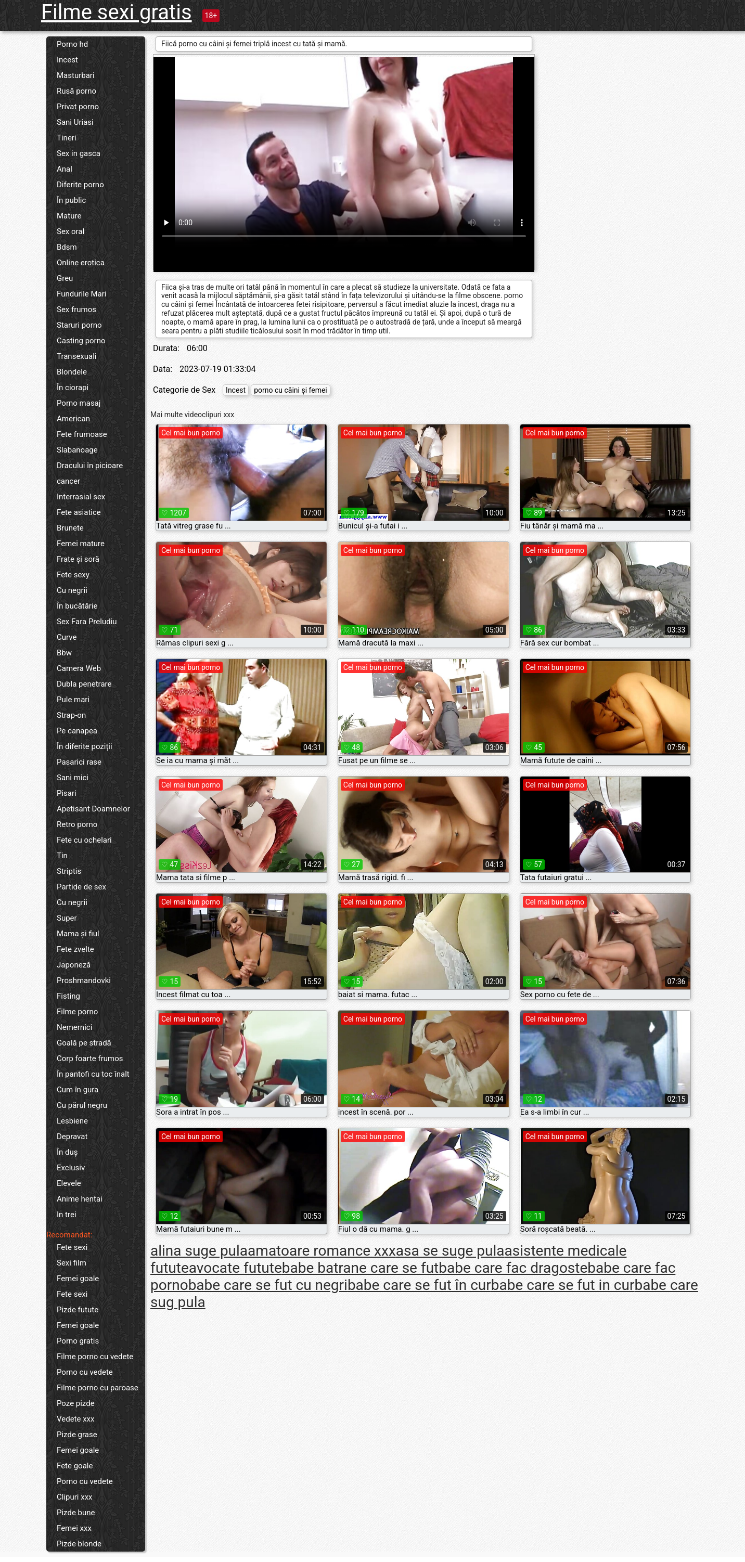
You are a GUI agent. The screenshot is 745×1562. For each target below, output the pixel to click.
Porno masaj (78, 403)
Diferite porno (80, 184)
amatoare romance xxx (322, 1250)
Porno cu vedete (85, 1372)
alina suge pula (199, 1250)
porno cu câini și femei (290, 390)
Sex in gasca (78, 153)
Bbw (64, 652)
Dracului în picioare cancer (90, 473)
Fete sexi (72, 1247)
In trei (66, 1214)
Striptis (69, 871)
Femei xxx (74, 1528)
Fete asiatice (79, 512)
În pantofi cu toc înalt (93, 1074)
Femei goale (78, 1278)
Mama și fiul (78, 933)
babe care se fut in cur (563, 1285)
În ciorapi (72, 387)
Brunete (70, 528)
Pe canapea (77, 730)
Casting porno (81, 340)
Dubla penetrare (84, 684)
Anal (64, 169)
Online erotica (81, 262)
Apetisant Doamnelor (93, 809)
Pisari (66, 793)
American (73, 418)
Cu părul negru (82, 1105)
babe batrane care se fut (360, 1267)
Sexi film (71, 1263)
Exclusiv (71, 1167)
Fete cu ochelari (84, 840)
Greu (65, 278)
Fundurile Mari (81, 294)
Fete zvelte (75, 949)
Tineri (66, 138)
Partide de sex (81, 887)
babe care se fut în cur (419, 1285)
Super (67, 918)
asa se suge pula (450, 1250)
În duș (67, 1152)
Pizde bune (76, 1512)
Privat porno (78, 106)
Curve (66, 637)
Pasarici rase (79, 762)
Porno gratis (78, 1341)
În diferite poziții (84, 746)
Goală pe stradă (84, 1043)
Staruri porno (79, 325)
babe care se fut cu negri (268, 1285)
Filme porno (77, 1011)
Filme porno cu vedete (95, 1356)
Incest (67, 59)
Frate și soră (78, 559)
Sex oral (70, 231)
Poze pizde (76, 1403)
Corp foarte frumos (90, 1058)
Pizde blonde (79, 1543)
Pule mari (73, 699)
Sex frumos (76, 309)
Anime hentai (79, 1199)
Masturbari (76, 75)
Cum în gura (77, 1089)
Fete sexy (73, 574)
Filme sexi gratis (116, 12)
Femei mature (81, 543)
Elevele (69, 1183)
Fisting (68, 996)
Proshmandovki (84, 980)
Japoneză (74, 965)
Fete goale (75, 1465)
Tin (62, 855)
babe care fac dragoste (513, 1267)
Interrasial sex (81, 496)
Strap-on (71, 715)
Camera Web (79, 668)
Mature (69, 216)
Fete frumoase (82, 434)
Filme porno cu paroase (97, 1387)
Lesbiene (72, 1121)
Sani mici (72, 777)
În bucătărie (77, 606)
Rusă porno (76, 91)
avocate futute (235, 1267)
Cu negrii (72, 590)
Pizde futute (77, 1309)
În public (71, 200)
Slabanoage (77, 450)
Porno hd (72, 44)
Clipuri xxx (75, 1497)
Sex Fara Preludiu (87, 621)
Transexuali (77, 356)
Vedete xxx (76, 1419)
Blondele (72, 372)
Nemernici (74, 1027)
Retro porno (77, 824)
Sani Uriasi (75, 122)
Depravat (72, 1136)
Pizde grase (77, 1434)
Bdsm (67, 247)
